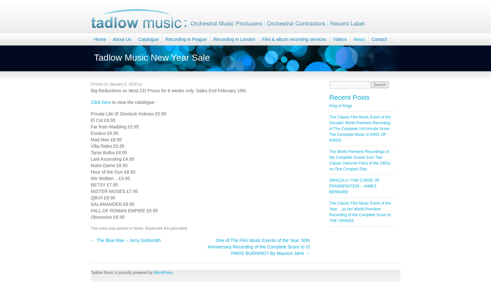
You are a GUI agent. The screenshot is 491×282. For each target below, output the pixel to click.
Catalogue (148, 39)
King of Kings (340, 106)
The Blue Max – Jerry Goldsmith (126, 240)
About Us (122, 39)
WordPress (163, 272)
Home (100, 39)
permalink (178, 228)
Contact (379, 39)
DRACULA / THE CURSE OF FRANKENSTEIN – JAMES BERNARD (354, 186)
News (359, 39)
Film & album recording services (294, 39)
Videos (340, 39)
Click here (101, 102)
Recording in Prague (186, 39)
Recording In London (234, 39)
